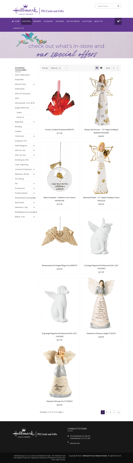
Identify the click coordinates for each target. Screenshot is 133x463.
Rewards (37, 21)
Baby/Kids (19, 122)
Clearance (48, 21)
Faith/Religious (21, 145)
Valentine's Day (21, 207)
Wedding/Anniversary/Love (26, 212)
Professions (20, 188)
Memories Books (22, 174)
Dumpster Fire (21, 141)
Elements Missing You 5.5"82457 (59, 401)
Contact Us (18, 28)
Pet (16, 183)
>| (118, 412)
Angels (19, 112)
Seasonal (60, 21)
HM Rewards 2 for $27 (24, 103)
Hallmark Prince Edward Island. (94, 456)
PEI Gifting (19, 179)
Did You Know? (73, 21)
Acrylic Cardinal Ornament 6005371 (59, 129)
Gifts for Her (20, 150)
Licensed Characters (23, 169)
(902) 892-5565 (75, 443)
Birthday (18, 126)
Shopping (26, 21)
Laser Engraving (21, 164)
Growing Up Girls (22, 160)
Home (16, 21)
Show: (108, 68)
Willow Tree (20, 217)
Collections (19, 136)
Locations (87, 21)
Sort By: (45, 68)
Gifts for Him (20, 155)
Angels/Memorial (22, 108)
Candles (18, 131)
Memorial (20, 117)
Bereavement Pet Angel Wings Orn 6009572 (59, 265)
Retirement (19, 202)
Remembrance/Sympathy (25, 198)
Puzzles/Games (21, 193)
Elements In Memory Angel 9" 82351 (101, 333)
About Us (98, 21)
